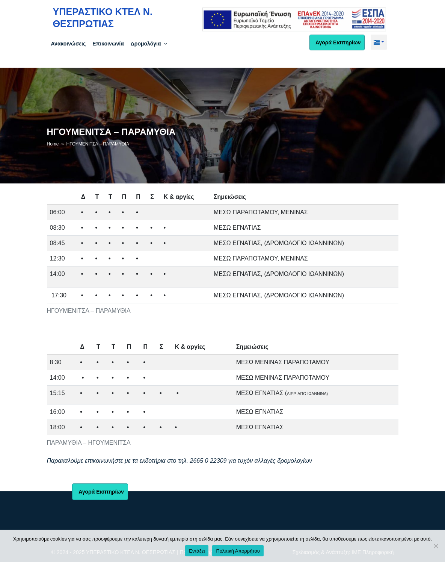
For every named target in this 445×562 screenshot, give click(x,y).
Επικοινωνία (108, 44)
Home (53, 144)
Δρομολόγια (149, 44)
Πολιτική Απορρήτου (237, 551)
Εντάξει (197, 551)
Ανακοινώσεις (68, 44)
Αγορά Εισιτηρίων (337, 42)
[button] (379, 42)
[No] (435, 546)
